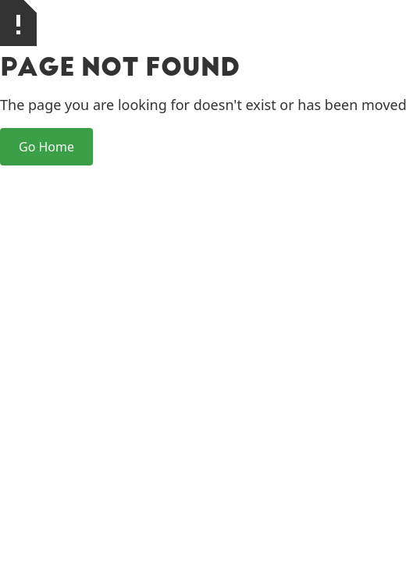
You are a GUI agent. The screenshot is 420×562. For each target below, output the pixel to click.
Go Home (46, 146)
